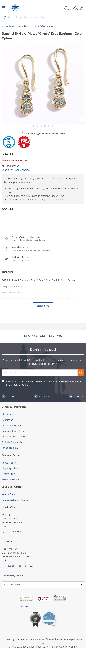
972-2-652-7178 (14, 531)
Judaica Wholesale (11, 425)
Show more (43, 305)
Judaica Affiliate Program (14, 431)
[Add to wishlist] (81, 121)
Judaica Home (8, 26)
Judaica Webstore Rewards (16, 499)
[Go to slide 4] (45, 126)
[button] (43, 83)
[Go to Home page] (15, 8)
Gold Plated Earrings (44, 26)
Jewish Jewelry (24, 26)
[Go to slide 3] (41, 126)
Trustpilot (23, 606)
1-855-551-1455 (14, 565)
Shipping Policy (10, 468)
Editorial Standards (12, 442)
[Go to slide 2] (37, 126)
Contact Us (7, 419)
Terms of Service (10, 479)
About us (6, 414)
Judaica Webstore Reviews (15, 436)
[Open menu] (3, 8)
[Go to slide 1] (33, 126)
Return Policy (8, 473)
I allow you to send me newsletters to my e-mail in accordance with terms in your (44, 383)
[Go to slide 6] (52, 126)
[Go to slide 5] (49, 126)
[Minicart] (82, 8)
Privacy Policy (21, 385)
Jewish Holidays (10, 447)
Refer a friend (9, 494)
